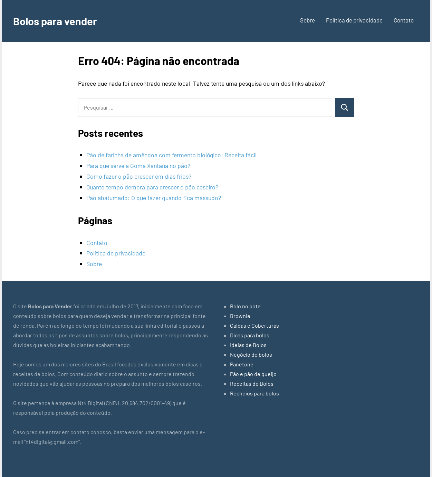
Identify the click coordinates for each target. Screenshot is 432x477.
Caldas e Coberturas (254, 325)
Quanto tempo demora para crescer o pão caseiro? (152, 187)
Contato (404, 20)
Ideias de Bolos (248, 345)
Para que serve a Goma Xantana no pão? (138, 165)
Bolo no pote (245, 306)
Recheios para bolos (254, 393)
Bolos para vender (57, 20)
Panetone (241, 364)
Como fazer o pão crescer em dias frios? (138, 176)
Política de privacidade (354, 20)
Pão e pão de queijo (253, 374)
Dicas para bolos (249, 335)
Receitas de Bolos (251, 383)
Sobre (307, 20)
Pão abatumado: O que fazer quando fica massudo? (153, 198)
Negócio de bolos (251, 354)
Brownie (240, 315)
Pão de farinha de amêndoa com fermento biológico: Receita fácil (171, 155)
